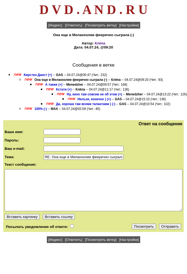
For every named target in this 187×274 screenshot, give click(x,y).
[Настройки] (129, 25)
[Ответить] (73, 25)
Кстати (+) (64, 89)
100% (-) (40, 109)
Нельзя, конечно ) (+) (94, 99)
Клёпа (100, 43)
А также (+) (53, 84)
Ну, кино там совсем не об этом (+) (94, 94)
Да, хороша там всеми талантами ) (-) (85, 104)
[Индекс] (55, 25)
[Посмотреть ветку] (101, 25)
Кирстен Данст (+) (38, 75)
